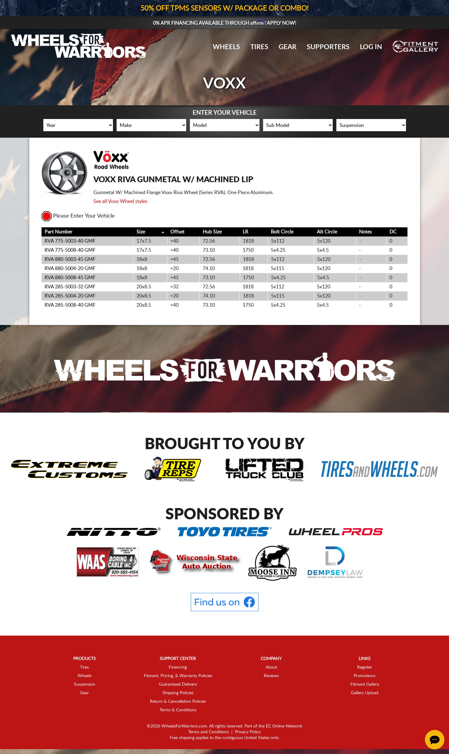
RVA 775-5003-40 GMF (70, 241)
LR (245, 231)
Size (140, 231)
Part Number (58, 231)
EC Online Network (284, 726)
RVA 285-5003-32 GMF (70, 286)
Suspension (84, 684)
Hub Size (212, 231)
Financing (178, 667)
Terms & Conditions (178, 710)
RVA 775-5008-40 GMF (70, 250)
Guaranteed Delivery (178, 684)
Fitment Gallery (364, 684)
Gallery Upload (364, 693)
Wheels (226, 47)
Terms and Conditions (208, 732)
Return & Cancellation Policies (178, 701)
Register (364, 667)
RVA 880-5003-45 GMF (70, 259)
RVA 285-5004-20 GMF (70, 296)
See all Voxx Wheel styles (120, 201)
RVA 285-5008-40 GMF (70, 305)
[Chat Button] (434, 739)
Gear (287, 47)
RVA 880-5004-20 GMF (70, 268)
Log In (371, 47)
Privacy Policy (248, 732)
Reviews (271, 676)
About (271, 667)
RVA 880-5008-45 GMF (70, 277)
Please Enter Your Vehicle (78, 216)
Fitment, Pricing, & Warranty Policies (178, 676)
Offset (177, 231)
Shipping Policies (178, 693)
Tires (259, 47)
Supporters (328, 47)
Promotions (364, 676)
